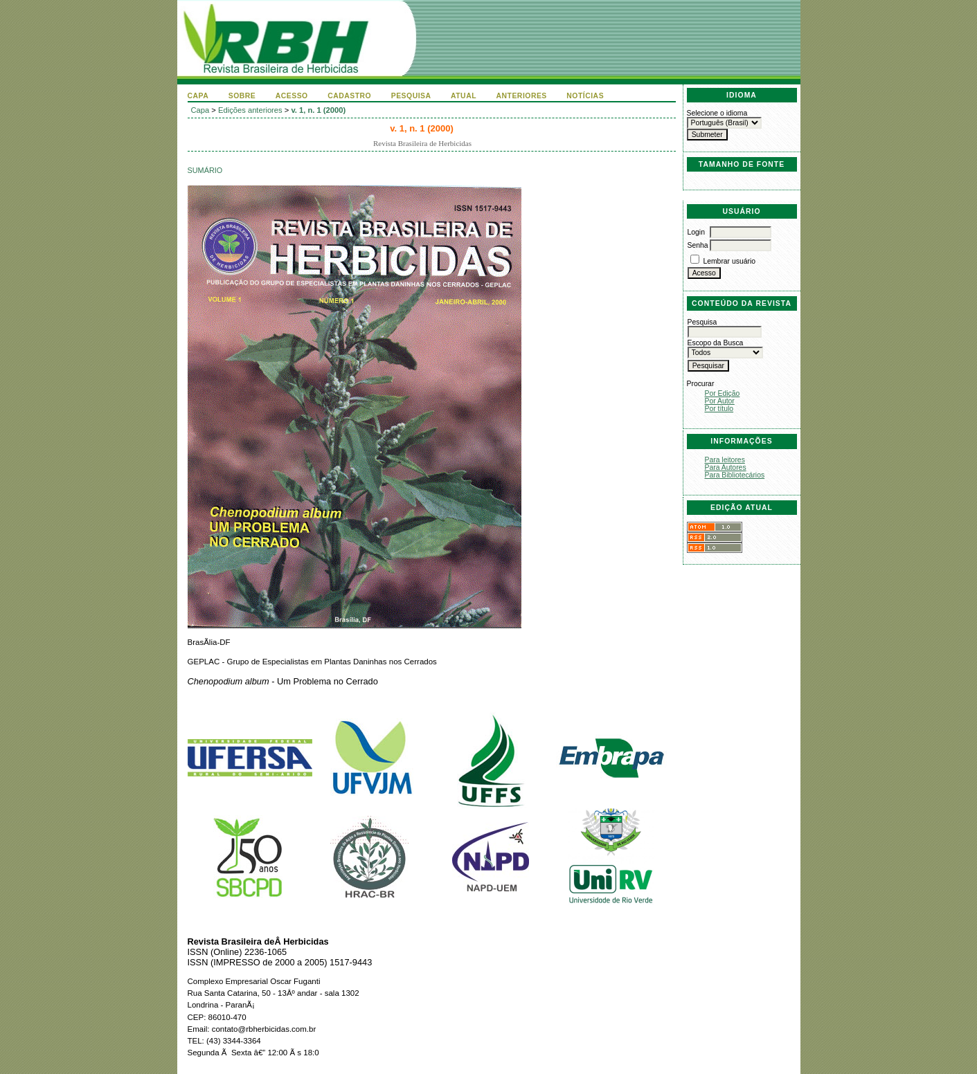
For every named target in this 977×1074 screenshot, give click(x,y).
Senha (698, 245)
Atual (463, 96)
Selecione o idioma (717, 113)
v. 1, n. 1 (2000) (318, 110)
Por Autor (720, 401)
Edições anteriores (250, 110)
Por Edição (722, 393)
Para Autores (725, 467)
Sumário (205, 170)
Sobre (242, 96)
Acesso (292, 96)
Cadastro (349, 96)
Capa (198, 96)
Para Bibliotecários (735, 475)
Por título (719, 408)
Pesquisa (411, 96)
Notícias (585, 96)
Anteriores (521, 96)
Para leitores (725, 460)
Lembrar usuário (729, 261)
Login (696, 232)
